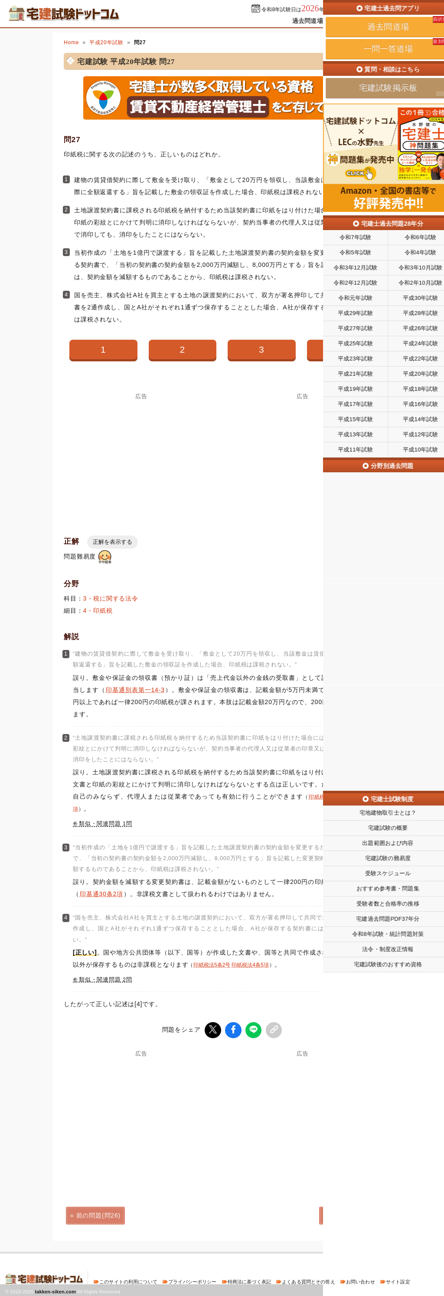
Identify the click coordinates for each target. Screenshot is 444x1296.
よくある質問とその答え (308, 1280)
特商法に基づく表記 (249, 1280)
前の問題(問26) (98, 1214)
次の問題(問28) (345, 1214)
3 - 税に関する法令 (110, 598)
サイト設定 (398, 1280)
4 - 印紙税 (98, 610)
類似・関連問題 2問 (105, 980)
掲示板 (393, 20)
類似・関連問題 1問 (105, 824)
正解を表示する (112, 542)
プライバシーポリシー (192, 1280)
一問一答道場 (353, 20)
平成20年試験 (106, 42)
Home (71, 42)
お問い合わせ (360, 1280)
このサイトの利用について (128, 1280)
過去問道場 (307, 20)
